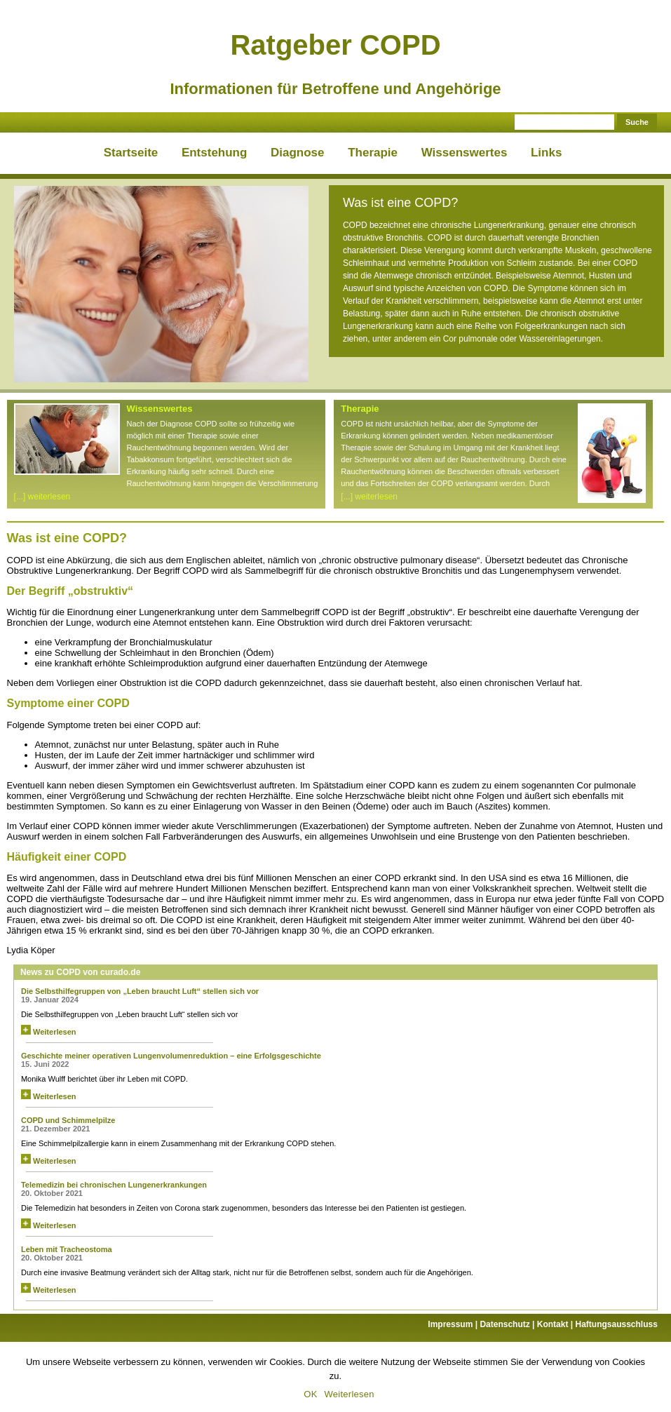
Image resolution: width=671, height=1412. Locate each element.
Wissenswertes (464, 152)
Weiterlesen (48, 1032)
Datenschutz (508, 1324)
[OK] (653, 1378)
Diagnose (298, 152)
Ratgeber (335, 44)
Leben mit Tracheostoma (66, 1249)
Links (546, 152)
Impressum (454, 1324)
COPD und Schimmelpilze (68, 1120)
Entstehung (215, 152)
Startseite (131, 152)
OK (310, 1394)
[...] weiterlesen (42, 497)
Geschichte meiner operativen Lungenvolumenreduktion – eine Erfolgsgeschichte (171, 1055)
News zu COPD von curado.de (80, 972)
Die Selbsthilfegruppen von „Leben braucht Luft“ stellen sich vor (140, 991)
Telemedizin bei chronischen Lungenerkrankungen (114, 1185)
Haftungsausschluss (616, 1324)
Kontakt (556, 1324)
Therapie (373, 152)
